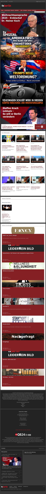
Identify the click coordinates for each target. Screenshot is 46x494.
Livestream (29, 10)
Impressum (20, 486)
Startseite (3, 12)
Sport (21, 10)
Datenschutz (25, 486)
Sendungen (25, 10)
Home (2, 10)
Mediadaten (34, 10)
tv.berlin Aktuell (7, 10)
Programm (12, 10)
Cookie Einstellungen (13, 487)
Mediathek (16, 10)
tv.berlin (10, 486)
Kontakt (15, 486)
